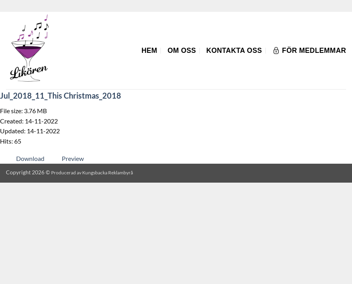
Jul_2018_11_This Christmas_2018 (60, 95)
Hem (149, 50)
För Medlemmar (309, 50)
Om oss (182, 50)
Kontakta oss (234, 50)
